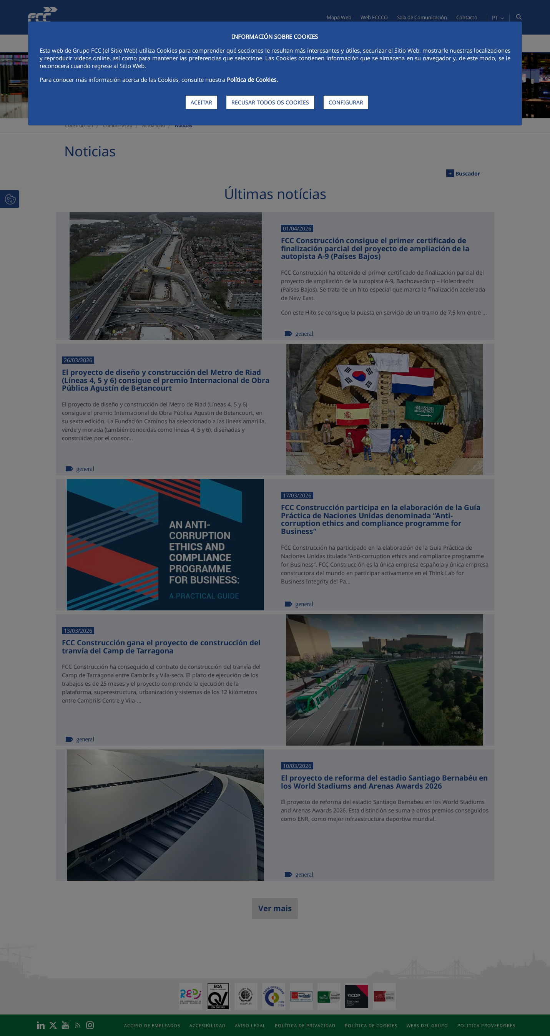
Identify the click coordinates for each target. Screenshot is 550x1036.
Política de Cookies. (252, 79)
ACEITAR (201, 102)
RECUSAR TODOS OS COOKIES (270, 102)
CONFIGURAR (346, 102)
